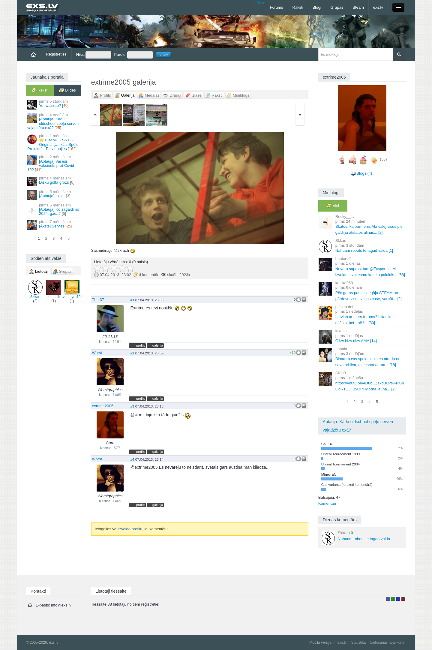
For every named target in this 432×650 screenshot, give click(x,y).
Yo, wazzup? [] (54, 104)
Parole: (133, 55)
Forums (276, 7)
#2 (132, 353)
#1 (132, 300)
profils (140, 345)
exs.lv (378, 7)
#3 (132, 406)
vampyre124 (72, 289)
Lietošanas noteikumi (387, 642)
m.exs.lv (339, 642)
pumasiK (53, 289)
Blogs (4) (364, 173)
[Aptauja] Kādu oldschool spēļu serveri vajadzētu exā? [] (54, 121)
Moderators (398, 599)
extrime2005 (102, 406)
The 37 (98, 299)
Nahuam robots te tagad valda (356, 538)
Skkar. (35, 289)
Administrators (403, 599)
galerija (157, 345)
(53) (383, 159)
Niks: (93, 55)
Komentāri (327, 503)
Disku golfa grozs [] (54, 181)
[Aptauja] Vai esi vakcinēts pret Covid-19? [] (54, 163)
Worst (97, 353)
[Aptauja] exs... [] (54, 194)
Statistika (358, 642)
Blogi (317, 7)
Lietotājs (388, 599)
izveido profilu (130, 529)
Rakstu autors (393, 599)
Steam (358, 7)
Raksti (297, 7)
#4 (132, 459)
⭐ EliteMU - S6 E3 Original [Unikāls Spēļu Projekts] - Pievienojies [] (54, 142)
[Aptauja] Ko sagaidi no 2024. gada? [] (54, 209)
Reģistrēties (56, 54)
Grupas (337, 7)
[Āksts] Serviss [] (54, 224)
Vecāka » (272, 188)
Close (260, 3)
